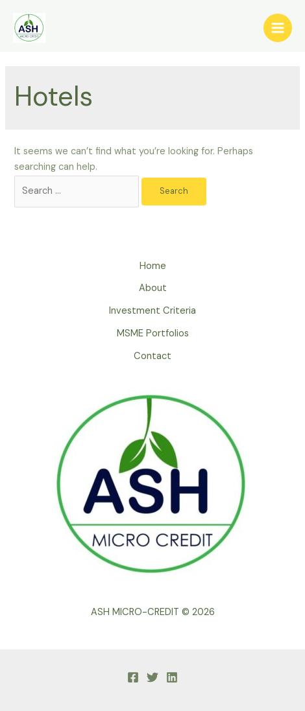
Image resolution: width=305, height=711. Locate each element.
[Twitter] (152, 677)
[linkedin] (172, 677)
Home (153, 266)
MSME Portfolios (153, 333)
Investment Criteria (152, 311)
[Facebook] (133, 677)
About (153, 288)
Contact (152, 356)
